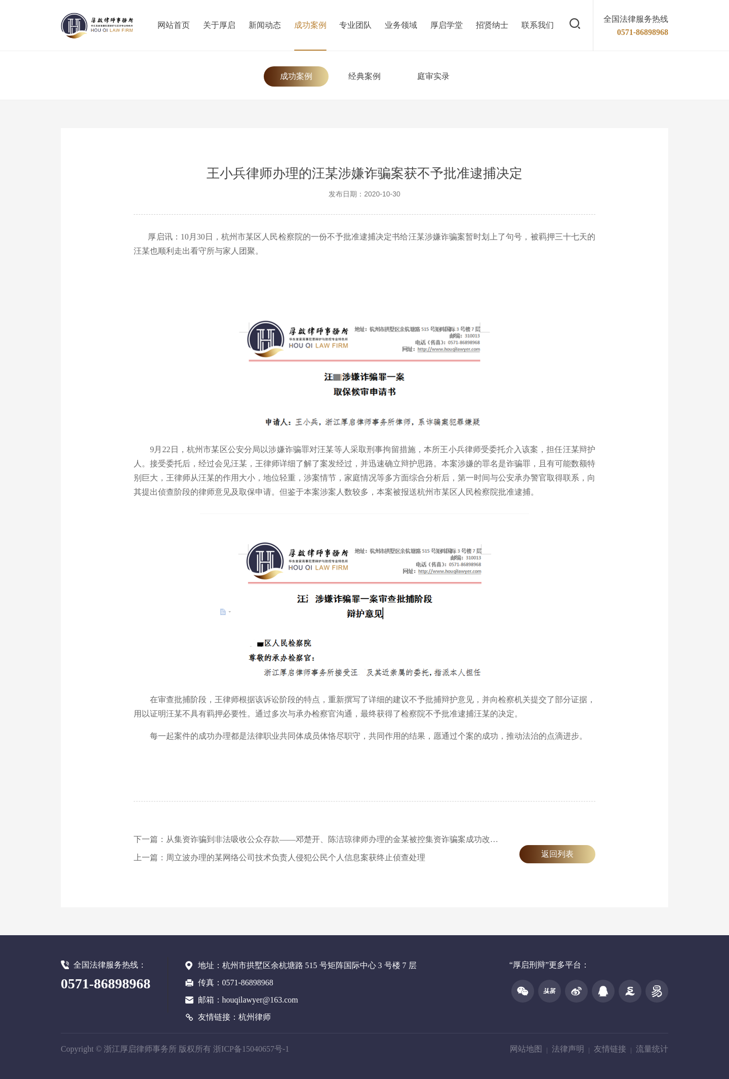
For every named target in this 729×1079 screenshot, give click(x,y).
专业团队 (355, 25)
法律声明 (568, 1049)
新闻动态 (265, 25)
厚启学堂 (446, 25)
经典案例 (364, 76)
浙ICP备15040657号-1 (251, 1049)
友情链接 (610, 1049)
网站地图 (526, 1049)
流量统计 (652, 1049)
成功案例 (310, 25)
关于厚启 (219, 25)
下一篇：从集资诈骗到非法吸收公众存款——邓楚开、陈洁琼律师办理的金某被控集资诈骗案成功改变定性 (324, 839)
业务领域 (401, 25)
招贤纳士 (492, 25)
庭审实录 (433, 76)
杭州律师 (254, 1017)
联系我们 (537, 25)
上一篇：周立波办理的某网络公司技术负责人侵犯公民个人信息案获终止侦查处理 (279, 857)
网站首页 (173, 25)
